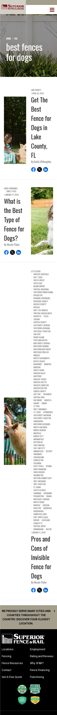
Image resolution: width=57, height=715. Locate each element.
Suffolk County (40, 322)
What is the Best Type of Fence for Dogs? (14, 219)
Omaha (49, 496)
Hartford (37, 376)
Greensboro (38, 511)
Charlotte (37, 523)
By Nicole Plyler (12, 245)
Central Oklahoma (41, 289)
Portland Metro (40, 340)
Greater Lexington (41, 385)
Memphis (47, 364)
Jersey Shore (38, 370)
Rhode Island (38, 337)
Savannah (37, 493)
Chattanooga (38, 445)
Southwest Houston (42, 418)
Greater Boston (40, 388)
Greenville (47, 508)
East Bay (37, 394)
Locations (8, 649)
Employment (37, 649)
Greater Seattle (40, 382)
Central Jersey (39, 526)
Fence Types (11, 191)
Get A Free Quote (12, 677)
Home (8, 38)
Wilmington (38, 475)
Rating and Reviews (42, 656)
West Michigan (39, 481)
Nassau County (39, 304)
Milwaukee (37, 364)
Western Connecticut (42, 478)
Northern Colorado (41, 424)
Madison (36, 367)
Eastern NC (38, 442)
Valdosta (37, 316)
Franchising (37, 677)
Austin (48, 529)
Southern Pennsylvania (43, 292)
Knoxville (37, 433)
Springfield (48, 412)
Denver (36, 520)
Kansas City (38, 436)
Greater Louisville (41, 274)
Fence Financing (39, 469)
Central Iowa (38, 397)
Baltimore (37, 400)
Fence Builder (39, 472)
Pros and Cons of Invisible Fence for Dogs (41, 557)
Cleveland (46, 520)
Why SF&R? (37, 663)
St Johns (37, 487)
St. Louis (37, 412)
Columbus (47, 394)
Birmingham (38, 529)
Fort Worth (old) (40, 517)
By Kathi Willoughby (41, 162)
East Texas (37, 277)
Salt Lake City (39, 448)
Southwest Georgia (41, 325)
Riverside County (40, 301)
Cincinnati (37, 454)
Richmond (48, 493)
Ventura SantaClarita (42, 313)
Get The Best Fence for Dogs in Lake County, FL (41, 127)
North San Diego (40, 427)
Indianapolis (38, 439)
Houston (37, 508)
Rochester (37, 295)
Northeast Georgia (41, 499)
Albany (36, 403)
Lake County (36, 90)
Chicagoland (38, 457)
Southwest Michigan (42, 415)
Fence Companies (10, 188)
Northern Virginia (41, 346)
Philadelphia (38, 496)
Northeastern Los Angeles (41, 354)
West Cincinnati (40, 409)
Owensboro (38, 421)
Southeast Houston (41, 331)
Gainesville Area (40, 514)
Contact (6, 670)
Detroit (49, 451)
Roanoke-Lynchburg (41, 298)
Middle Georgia (39, 430)
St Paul (36, 406)
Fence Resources (12, 663)
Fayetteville (38, 466)
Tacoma (36, 319)
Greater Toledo (39, 379)
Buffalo (36, 307)
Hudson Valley (39, 373)
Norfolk (36, 505)
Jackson (46, 505)
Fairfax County (39, 391)
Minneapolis (38, 451)
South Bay (37, 283)
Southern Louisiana (41, 328)
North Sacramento (41, 358)
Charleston (38, 460)
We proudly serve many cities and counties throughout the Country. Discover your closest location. (28, 617)
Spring (49, 466)
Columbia (37, 463)
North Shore (38, 502)
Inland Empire (39, 286)
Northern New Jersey (42, 349)
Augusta (47, 400)
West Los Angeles (40, 310)
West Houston (39, 484)
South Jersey (39, 280)
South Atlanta (39, 490)
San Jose (36, 334)
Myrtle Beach (39, 361)
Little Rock (35, 271)
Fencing (6, 656)
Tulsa (45, 316)
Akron (44, 403)
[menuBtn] (52, 9)
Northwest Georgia (41, 343)
